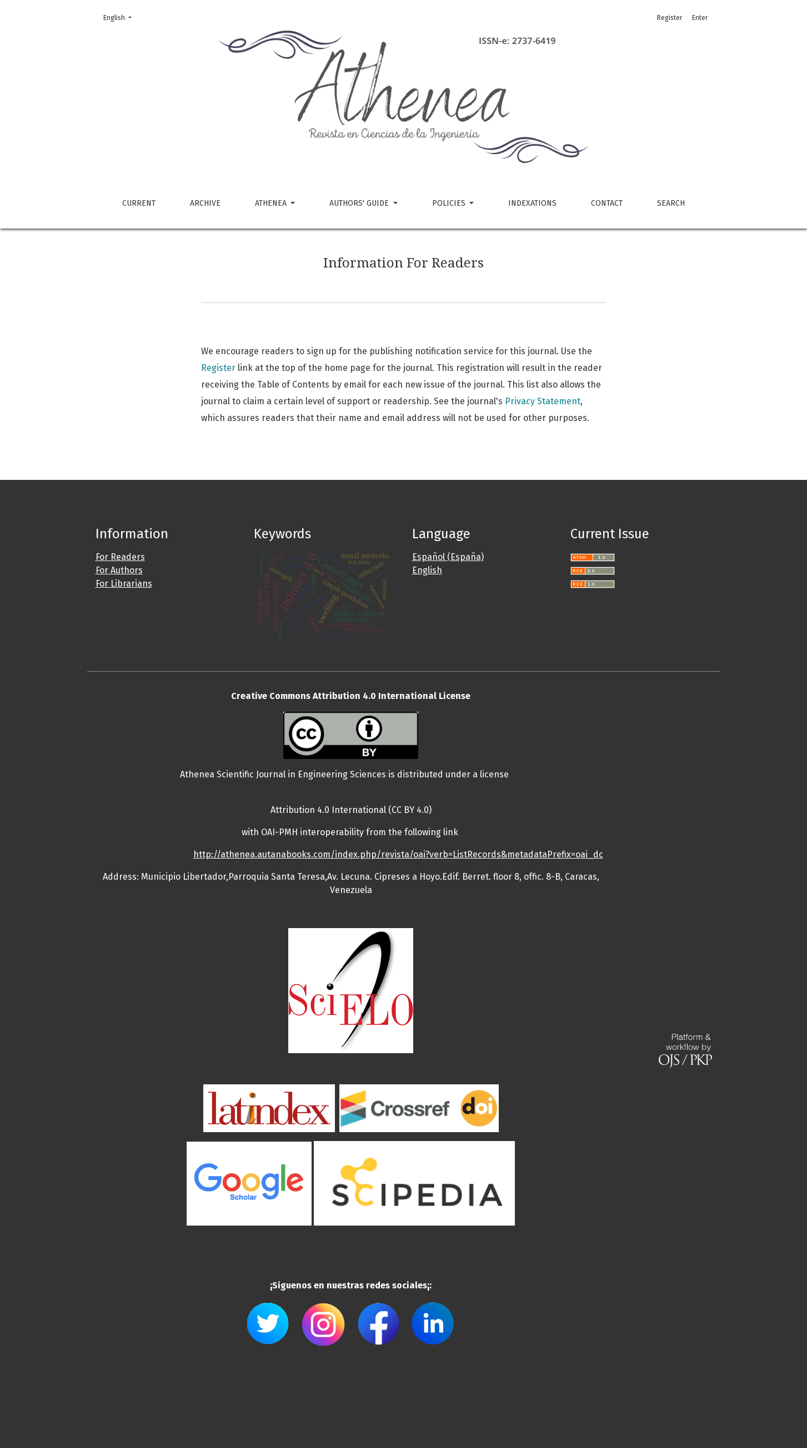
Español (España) (448, 557)
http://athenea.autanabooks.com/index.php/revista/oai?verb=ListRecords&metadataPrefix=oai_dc (398, 854)
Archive (205, 203)
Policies (450, 203)
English (121, 17)
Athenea (272, 203)
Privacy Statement (542, 401)
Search (671, 203)
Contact (607, 203)
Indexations (532, 203)
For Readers (120, 557)
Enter (700, 18)
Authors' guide (360, 203)
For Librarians (124, 583)
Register (669, 18)
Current (139, 203)
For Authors (119, 570)
